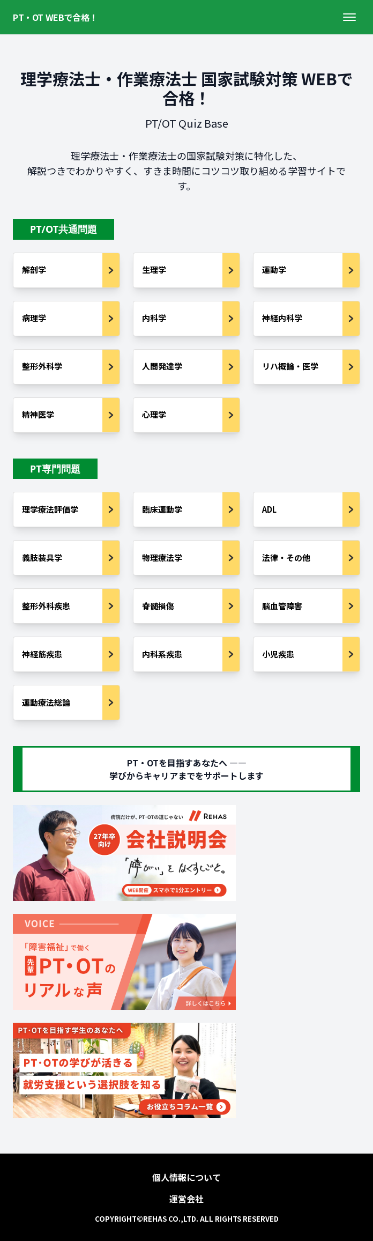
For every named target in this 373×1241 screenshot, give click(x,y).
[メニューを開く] (349, 17)
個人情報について (186, 1177)
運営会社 (186, 1198)
